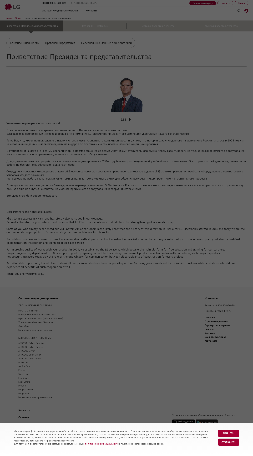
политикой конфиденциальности (102, 443)
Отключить (229, 441)
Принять (228, 433)
